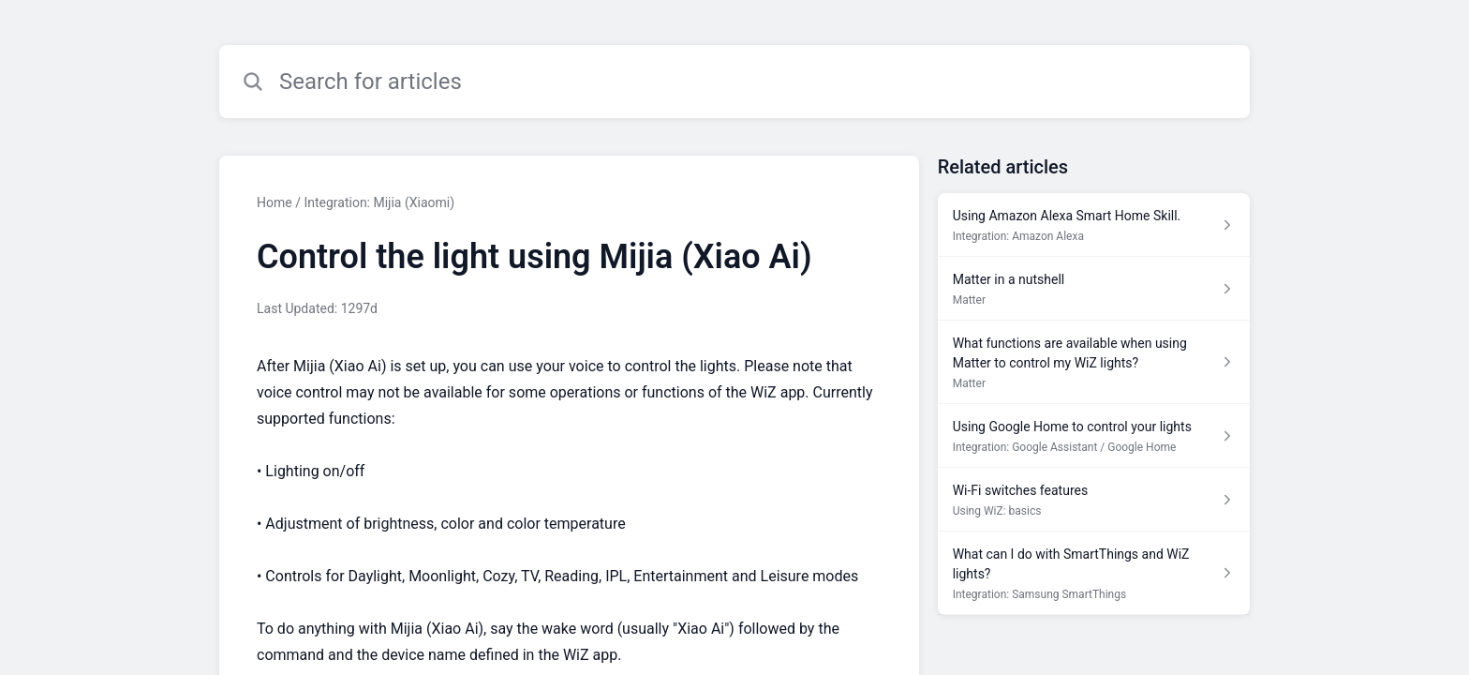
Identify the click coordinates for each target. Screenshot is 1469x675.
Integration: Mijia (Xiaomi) (379, 202)
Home (274, 202)
